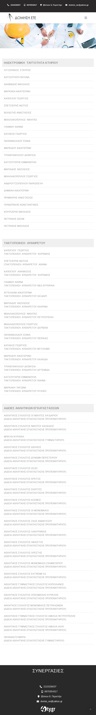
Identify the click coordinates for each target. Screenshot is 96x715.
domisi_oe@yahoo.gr (79, 5)
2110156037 (15, 5)
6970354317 (32, 5)
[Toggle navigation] (86, 18)
